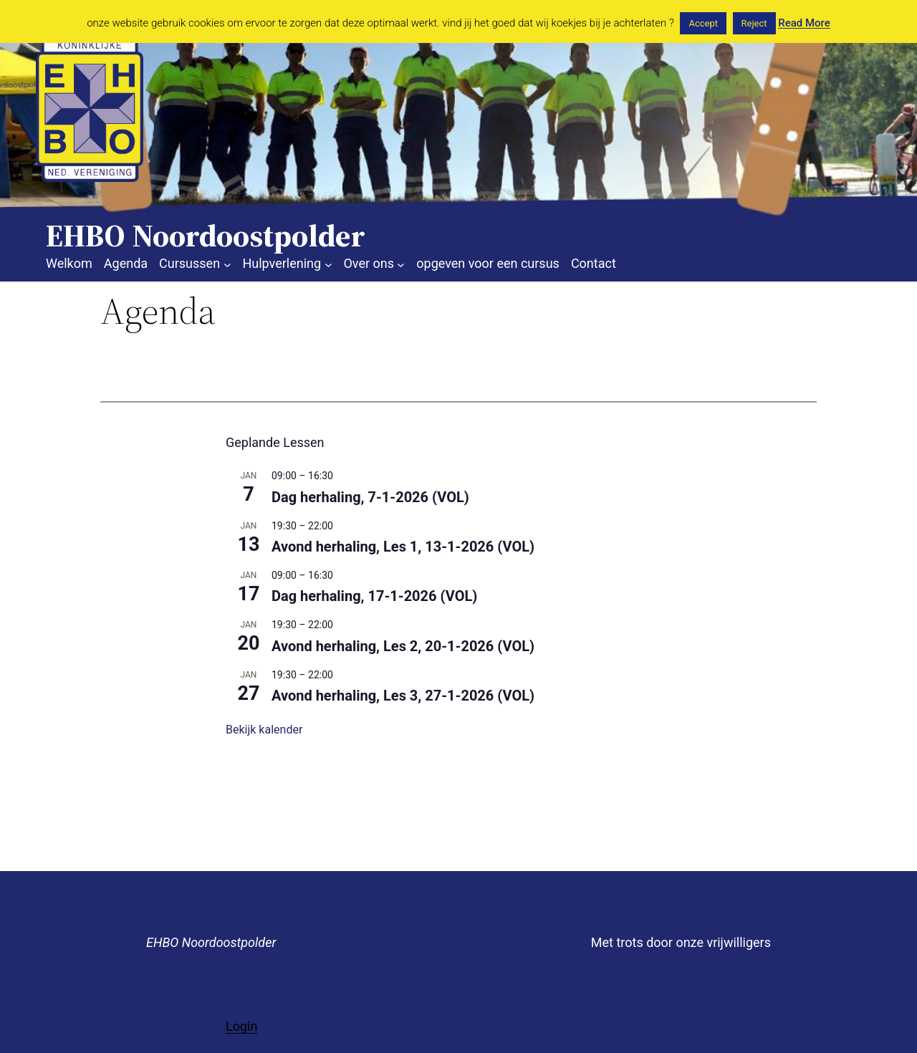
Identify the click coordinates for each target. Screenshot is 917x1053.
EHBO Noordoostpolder (211, 942)
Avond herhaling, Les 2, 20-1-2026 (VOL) (403, 646)
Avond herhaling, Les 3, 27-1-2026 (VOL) (403, 695)
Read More (804, 22)
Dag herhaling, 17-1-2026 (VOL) (374, 596)
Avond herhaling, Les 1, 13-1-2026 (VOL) (403, 546)
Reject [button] (754, 23)
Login (241, 1026)
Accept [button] (703, 23)
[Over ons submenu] (401, 264)
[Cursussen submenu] (227, 264)
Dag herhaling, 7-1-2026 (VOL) (370, 497)
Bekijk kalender (264, 729)
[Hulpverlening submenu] (328, 264)
